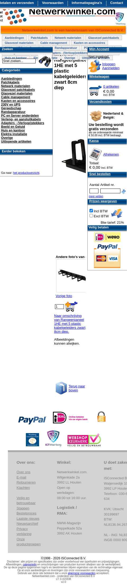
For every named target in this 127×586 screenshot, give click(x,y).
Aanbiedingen (14, 37)
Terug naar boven (77, 388)
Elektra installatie (14, 134)
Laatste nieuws (28, 519)
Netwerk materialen (68, 37)
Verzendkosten (100, 102)
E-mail (21, 477)
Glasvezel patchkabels (103, 37)
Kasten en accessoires (89, 42)
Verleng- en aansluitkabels (21, 119)
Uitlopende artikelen (16, 141)
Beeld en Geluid (13, 127)
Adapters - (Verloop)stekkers (68, 52)
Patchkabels (39, 37)
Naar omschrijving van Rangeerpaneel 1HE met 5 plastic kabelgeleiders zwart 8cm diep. (70, 324)
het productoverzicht (26, 172)
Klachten (23, 488)
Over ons (24, 472)
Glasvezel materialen (19, 42)
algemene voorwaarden (82, 573)
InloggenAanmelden (111, 66)
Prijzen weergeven (103, 201)
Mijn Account (99, 49)
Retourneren (26, 482)
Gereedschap (11, 108)
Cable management (53, 42)
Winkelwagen (99, 76)
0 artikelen (111, 86)
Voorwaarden (52, 3)
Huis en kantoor (13, 130)
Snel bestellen (100, 174)
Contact (116, 3)
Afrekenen (111, 154)
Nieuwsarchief (27, 524)
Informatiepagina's (87, 3)
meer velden (96, 196)
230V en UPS (10, 104)
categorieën (30, 564)
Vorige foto (64, 296)
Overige (69, 57)
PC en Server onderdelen (20, 116)
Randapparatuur (66, 47)
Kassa (93, 141)
